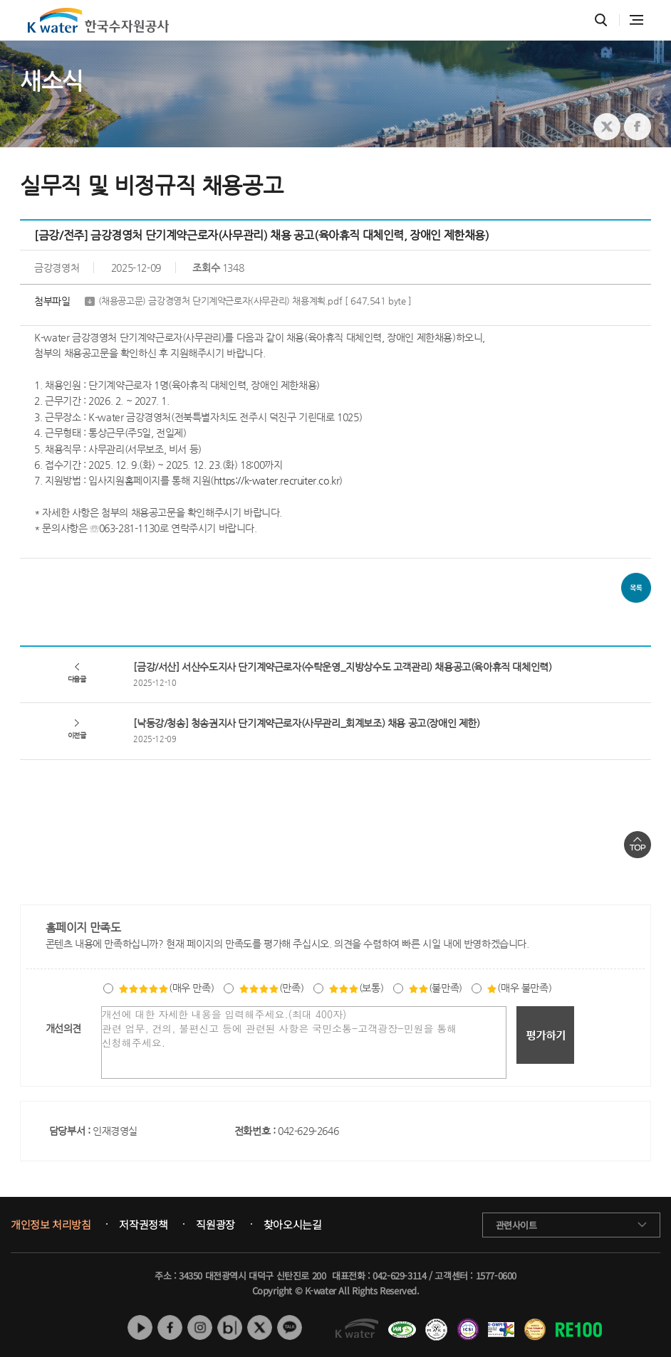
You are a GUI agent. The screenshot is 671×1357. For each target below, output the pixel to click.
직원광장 (215, 1225)
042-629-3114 (399, 1275)
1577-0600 (496, 1275)
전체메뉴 (636, 20)
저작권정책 (143, 1225)
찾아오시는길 (293, 1225)
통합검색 (601, 20)
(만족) (271, 987)
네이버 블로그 (229, 1327)
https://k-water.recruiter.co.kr (277, 480)
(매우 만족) (166, 987)
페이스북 (169, 1327)
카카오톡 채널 (289, 1327)
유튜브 (140, 1327)
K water (98, 20)
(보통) (355, 987)
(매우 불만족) (519, 987)
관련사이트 (516, 1225)
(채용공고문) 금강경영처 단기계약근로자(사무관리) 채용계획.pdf (255, 301)
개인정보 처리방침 (50, 1225)
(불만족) (435, 987)
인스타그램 (199, 1327)
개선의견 (63, 1028)
